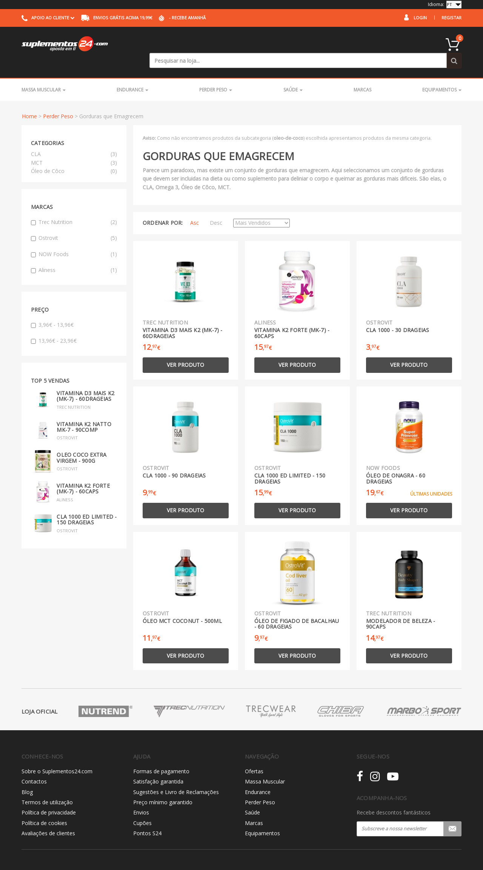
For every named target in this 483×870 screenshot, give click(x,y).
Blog (27, 776)
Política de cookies (44, 807)
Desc (216, 207)
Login (420, 17)
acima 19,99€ (116, 17)
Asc (194, 207)
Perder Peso (215, 74)
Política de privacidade (49, 797)
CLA (36, 138)
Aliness (74, 254)
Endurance (132, 74)
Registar (451, 17)
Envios (141, 797)
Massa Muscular (44, 74)
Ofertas (254, 755)
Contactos (34, 766)
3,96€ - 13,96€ (52, 309)
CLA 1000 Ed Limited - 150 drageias (87, 504)
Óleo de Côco (48, 155)
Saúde (293, 74)
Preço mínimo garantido (162, 786)
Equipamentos (441, 74)
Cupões (142, 807)
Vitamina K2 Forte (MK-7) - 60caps (83, 473)
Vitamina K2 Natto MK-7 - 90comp (84, 411)
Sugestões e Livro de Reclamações (176, 776)
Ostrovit (74, 222)
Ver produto (185, 349)
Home (29, 101)
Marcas (362, 74)
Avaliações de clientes (48, 817)
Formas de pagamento (161, 755)
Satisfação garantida (158, 766)
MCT (37, 147)
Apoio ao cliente (48, 17)
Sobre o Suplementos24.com (57, 755)
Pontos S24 (147, 817)
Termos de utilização (47, 786)
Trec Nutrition (74, 206)
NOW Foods (74, 239)
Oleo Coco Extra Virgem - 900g (81, 442)
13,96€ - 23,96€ (54, 325)
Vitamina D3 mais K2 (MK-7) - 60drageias (85, 380)
